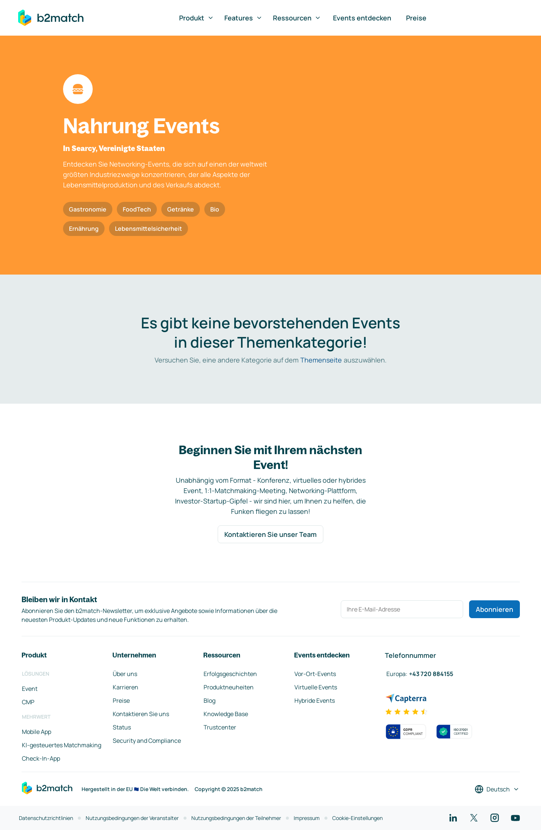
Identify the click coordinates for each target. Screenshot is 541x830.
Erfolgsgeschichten (230, 674)
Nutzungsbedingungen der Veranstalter (132, 817)
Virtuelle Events (315, 687)
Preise (416, 17)
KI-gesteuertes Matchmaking (61, 745)
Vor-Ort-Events (315, 674)
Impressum (307, 817)
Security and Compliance (147, 740)
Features (243, 17)
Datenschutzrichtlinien (46, 817)
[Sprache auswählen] (497, 789)
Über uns (125, 674)
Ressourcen (297, 17)
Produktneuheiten (229, 687)
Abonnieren (494, 609)
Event (29, 689)
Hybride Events (314, 700)
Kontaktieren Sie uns (141, 714)
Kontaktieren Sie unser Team (270, 534)
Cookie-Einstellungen (357, 817)
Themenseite (321, 359)
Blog (209, 700)
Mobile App (36, 732)
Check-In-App (41, 758)
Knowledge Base (226, 714)
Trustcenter (220, 727)
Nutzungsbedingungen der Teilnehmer (236, 817)
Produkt (196, 17)
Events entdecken (362, 17)
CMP (28, 702)
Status (122, 727)
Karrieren (125, 687)
